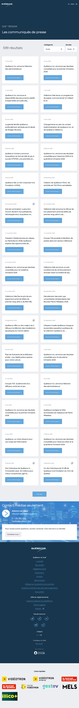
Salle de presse (39, 580)
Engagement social (39, 569)
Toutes (48, 49)
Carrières (39, 576)
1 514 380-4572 (20, 518)
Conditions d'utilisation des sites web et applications (39, 588)
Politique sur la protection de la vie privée (39, 584)
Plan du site (39, 643)
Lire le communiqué (13, 78)
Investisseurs (39, 573)
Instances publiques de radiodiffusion (39, 601)
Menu (74, 4)
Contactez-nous (12, 534)
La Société (39, 561)
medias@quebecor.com (21, 521)
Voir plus (39, 494)
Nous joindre (39, 592)
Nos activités (39, 565)
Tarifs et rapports (40, 605)
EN (69, 4)
